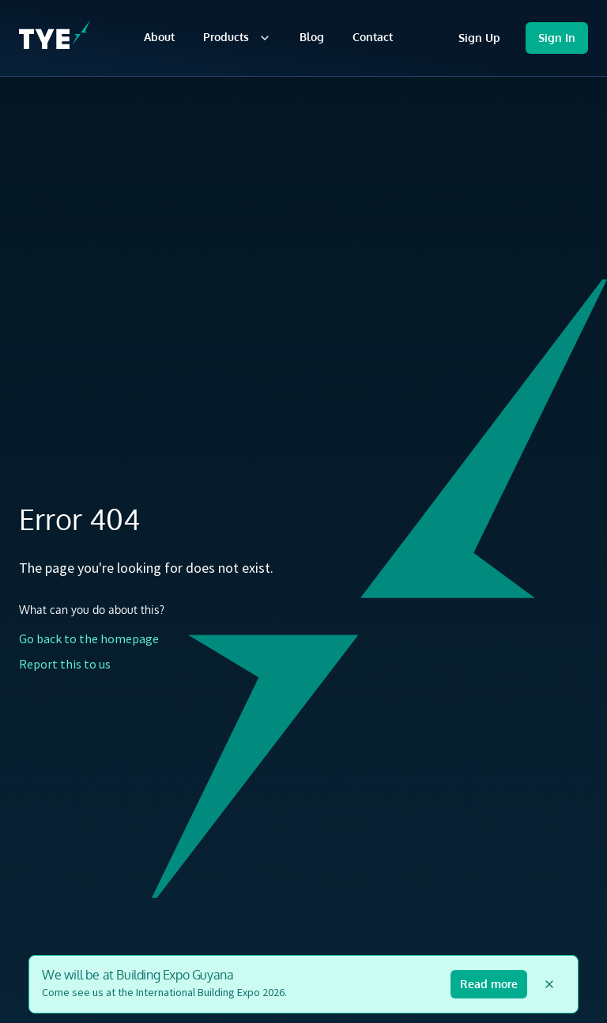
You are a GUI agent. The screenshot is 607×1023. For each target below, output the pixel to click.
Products (237, 37)
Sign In (556, 37)
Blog (312, 37)
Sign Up (479, 37)
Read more (489, 984)
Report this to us (65, 664)
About (159, 37)
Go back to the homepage (89, 638)
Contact (373, 37)
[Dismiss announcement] (549, 984)
